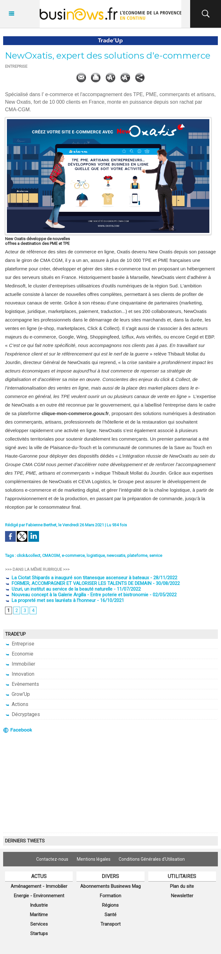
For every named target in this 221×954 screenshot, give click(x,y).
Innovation (19, 674)
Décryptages (22, 714)
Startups (39, 933)
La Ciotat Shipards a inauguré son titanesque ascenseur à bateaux (77, 578)
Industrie (39, 905)
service (155, 555)
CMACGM (51, 555)
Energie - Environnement (39, 896)
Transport (110, 924)
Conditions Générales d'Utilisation (152, 859)
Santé (110, 914)
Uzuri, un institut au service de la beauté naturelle (58, 589)
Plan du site (182, 886)
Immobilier (20, 664)
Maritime (39, 914)
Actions (16, 704)
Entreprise (19, 644)
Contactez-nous (52, 859)
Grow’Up (17, 694)
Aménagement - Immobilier (39, 886)
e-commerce (73, 555)
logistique (96, 555)
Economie (19, 654)
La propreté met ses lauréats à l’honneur (50, 600)
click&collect (28, 555)
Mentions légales (93, 859)
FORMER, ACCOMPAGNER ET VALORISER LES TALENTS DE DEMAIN (78, 583)
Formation (110, 896)
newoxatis (116, 555)
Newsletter (182, 896)
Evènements (22, 684)
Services (39, 924)
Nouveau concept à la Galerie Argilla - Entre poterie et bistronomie (76, 595)
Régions (110, 905)
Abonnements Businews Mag (110, 886)
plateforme (137, 555)
